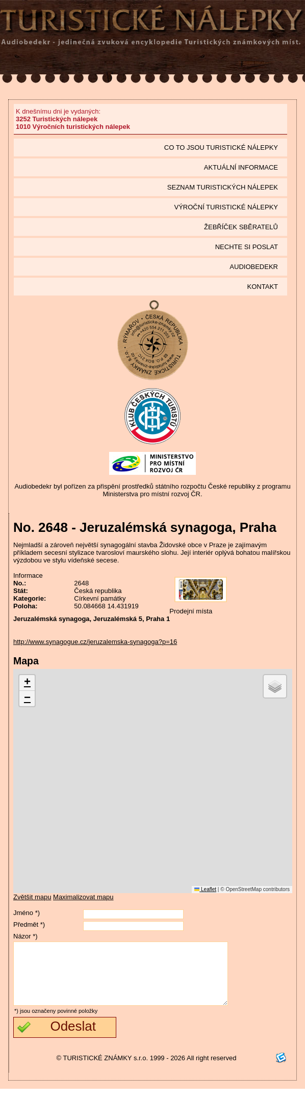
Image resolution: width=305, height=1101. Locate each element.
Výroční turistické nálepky (226, 207)
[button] (27, 683)
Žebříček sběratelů (241, 227)
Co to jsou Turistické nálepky (221, 147)
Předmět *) (29, 924)
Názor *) (25, 936)
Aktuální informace (241, 167)
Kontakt (262, 286)
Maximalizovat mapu (83, 897)
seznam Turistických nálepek (222, 187)
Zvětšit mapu (32, 897)
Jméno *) (26, 913)
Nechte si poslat (246, 247)
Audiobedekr (254, 267)
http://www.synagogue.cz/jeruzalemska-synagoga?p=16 (95, 642)
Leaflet (205, 889)
